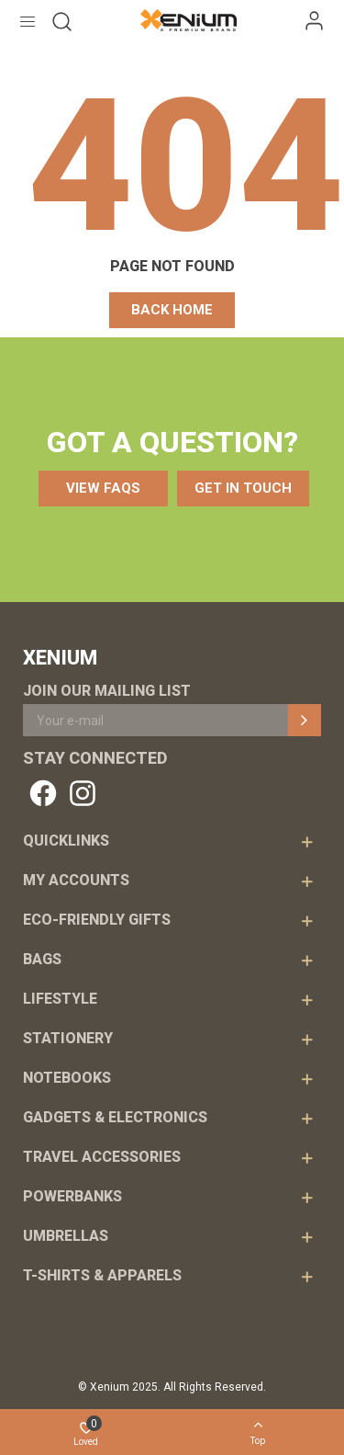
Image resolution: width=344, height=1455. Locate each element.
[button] (172, 310)
